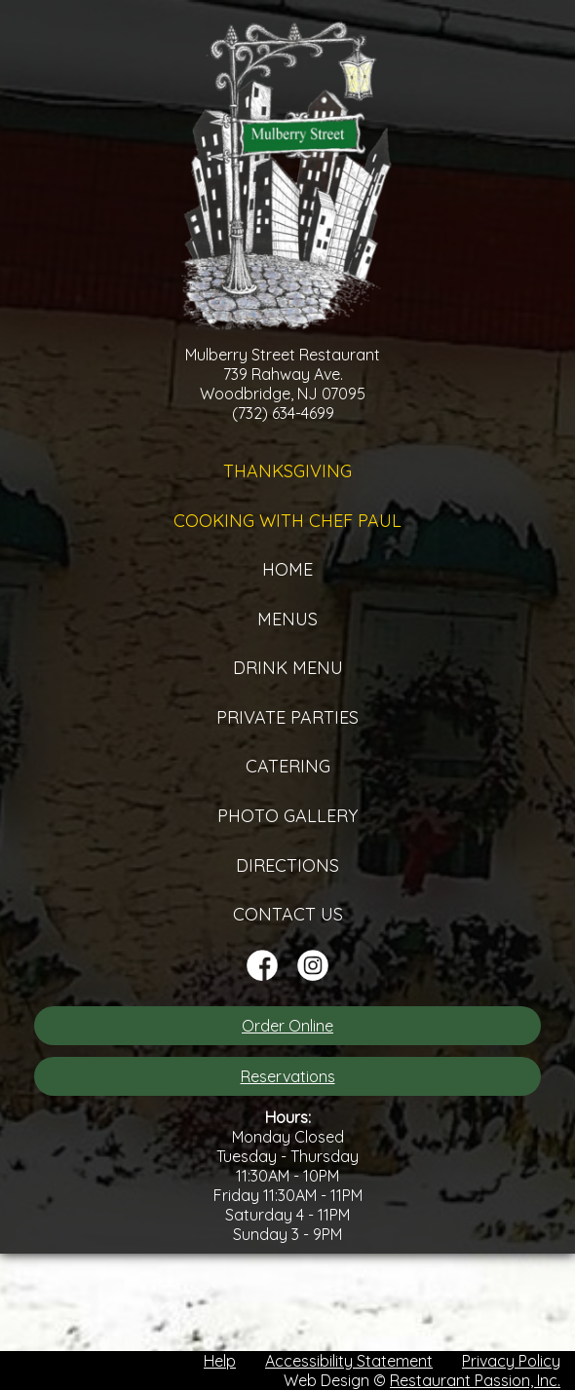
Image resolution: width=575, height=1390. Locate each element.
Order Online (287, 1025)
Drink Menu (288, 668)
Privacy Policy (511, 1361)
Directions (287, 865)
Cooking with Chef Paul (287, 520)
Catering (288, 766)
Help (220, 1361)
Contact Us (288, 914)
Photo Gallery (287, 816)
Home (287, 569)
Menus (287, 619)
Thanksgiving (287, 471)
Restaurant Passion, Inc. (475, 1380)
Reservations (288, 1076)
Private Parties (287, 717)
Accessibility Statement (349, 1361)
